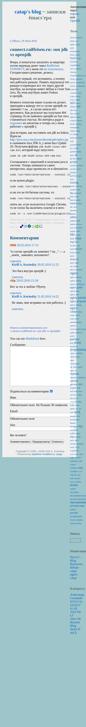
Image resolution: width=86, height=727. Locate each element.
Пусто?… (76, 557)
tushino (77, 437)
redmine (79, 353)
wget (72, 457)
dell (78, 106)
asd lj (73, 632)
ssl (80, 408)
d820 (72, 103)
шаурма (79, 520)
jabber (73, 217)
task (72, 412)
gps (80, 176)
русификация (76, 516)
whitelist (74, 461)
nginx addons (76, 277)
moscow (74, 259)
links (72, 238)
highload (77, 193)
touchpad (74, 430)
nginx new (74, 294)
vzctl (77, 447)
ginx (72, 155)
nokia (79, 312)
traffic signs (75, 433)
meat (72, 256)
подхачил (16, 123)
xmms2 (77, 478)
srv (76, 408)
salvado (74, 380)
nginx (74, 273)
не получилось (53, 69)
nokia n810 (75, 315)
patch (72, 336)
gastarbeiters (75, 144)
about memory (76, 37)
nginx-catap (74, 309)
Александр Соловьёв (77, 596)
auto (72, 48)
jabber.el (73, 224)
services (73, 395)
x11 (80, 471)
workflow (74, 471)
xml (71, 478)
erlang (78, 124)
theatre (73, 423)
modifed (46, 457)
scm (80, 384)
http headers (75, 200)
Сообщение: (18, 347)
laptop (72, 231)
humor (73, 203)
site (71, 398)
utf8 (76, 440)
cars (72, 68)
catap (59, 457)
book (72, 55)
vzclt (72, 447)
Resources (76, 564)
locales (73, 245)
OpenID (75, 20)
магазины (74, 492)
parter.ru (78, 332)
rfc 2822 (73, 367)
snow (76, 398)
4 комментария (42, 222)
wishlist (73, 468)
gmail (79, 158)
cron (72, 100)
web (81, 454)
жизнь (74, 485)
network (78, 270)
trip (72, 436)
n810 (72, 270)
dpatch (73, 117)
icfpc (80, 203)
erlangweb (74, 127)
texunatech (74, 419)
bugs (79, 58)
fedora (76, 134)
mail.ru (78, 248)
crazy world (75, 96)
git (76, 154)
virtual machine (77, 444)
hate (79, 189)
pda (71, 343)
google (73, 161)
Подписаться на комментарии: (29, 394)
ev (71, 134)
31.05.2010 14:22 (48, 299)
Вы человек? (18, 438)
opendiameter (76, 322)
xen (78, 475)
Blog (73, 560)
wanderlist (74, 450)
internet (73, 210)
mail (72, 249)
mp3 (72, 263)
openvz (73, 325)
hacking (74, 182)
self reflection (76, 391)
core (79, 93)
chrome (73, 72)
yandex (78, 482)
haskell (73, 189)
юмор (72, 523)
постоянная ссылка (40, 225)
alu (76, 41)
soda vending (75, 401)
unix (72, 440)
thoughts (74, 426)
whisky (78, 457)
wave (76, 454)
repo (72, 360)
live (77, 241)
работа (73, 509)
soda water (74, 405)
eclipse (73, 120)
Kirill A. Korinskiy (24, 267)
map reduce (75, 252)
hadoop (79, 186)
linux (13, 225)
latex (78, 231)
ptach (72, 353)
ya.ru (72, 482)
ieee (75, 207)
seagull (73, 388)
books (77, 55)
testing (73, 416)
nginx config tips (77, 284)
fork (72, 141)
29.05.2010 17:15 (27, 248)
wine (80, 461)
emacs (79, 120)
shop (80, 395)
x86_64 (73, 475)
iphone (73, 214)
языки (79, 523)
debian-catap (74, 569)
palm (72, 332)
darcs (78, 103)
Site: (13, 427)
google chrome (76, 165)
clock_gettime (76, 79)
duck (79, 117)
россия (74, 512)
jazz (72, 227)
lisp (72, 241)
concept (73, 93)
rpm (72, 370)
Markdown (32, 341)
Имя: (13, 400)
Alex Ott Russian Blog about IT (75, 624)
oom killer (74, 318)
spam (72, 408)
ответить (15, 264)
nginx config (75, 280)
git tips (73, 158)
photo (77, 342)
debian (73, 106)
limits (78, 235)
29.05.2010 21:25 (48, 267)
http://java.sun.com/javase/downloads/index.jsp (39, 139)
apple (72, 44)
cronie (77, 100)
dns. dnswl (74, 113)
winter (73, 464)
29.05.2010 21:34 (27, 283)
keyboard (78, 227)
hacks (72, 186)
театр (72, 520)
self (78, 388)
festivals (73, 138)
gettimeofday (75, 151)
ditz (71, 110)
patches (74, 339)
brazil (73, 58)
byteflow (36, 457)
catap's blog (28, 12)
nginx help (74, 291)
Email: (14, 414)
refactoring (74, 357)
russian (74, 373)
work (80, 467)
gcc (71, 148)
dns (75, 110)
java (62, 222)
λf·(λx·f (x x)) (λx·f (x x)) (76, 605)
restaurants (74, 363)
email (72, 124)
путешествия (77, 505)
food (80, 138)
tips (25, 225)
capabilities (75, 65)
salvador (73, 384)
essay (78, 131)
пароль (74, 13)
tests (78, 416)
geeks (76, 148)
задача (73, 488)
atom (77, 44)
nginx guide (76, 287)
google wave (75, 169)
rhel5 (80, 367)
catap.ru (77, 68)
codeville (74, 89)
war (71, 454)
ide (71, 207)
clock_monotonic (77, 82)
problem (73, 346)
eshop (72, 131)
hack (72, 179)
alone (72, 41)
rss (75, 370)
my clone (74, 266)
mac (78, 245)
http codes (74, 196)
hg (71, 192)
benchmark (75, 51)
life (72, 234)
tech (19, 225)
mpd (77, 263)
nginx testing (75, 305)
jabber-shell (75, 221)
